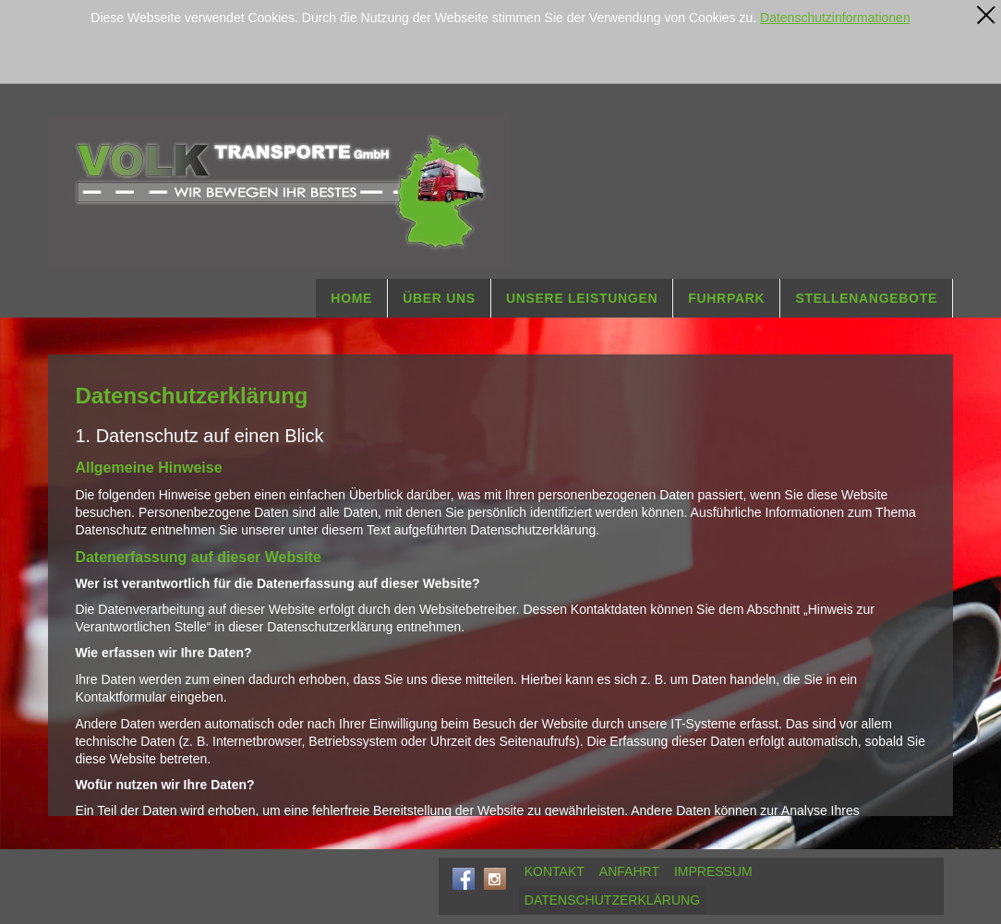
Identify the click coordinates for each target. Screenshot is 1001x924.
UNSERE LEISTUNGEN (581, 298)
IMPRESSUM (713, 871)
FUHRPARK (726, 298)
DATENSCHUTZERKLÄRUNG (612, 900)
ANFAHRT (629, 871)
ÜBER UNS (439, 298)
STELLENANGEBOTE (866, 298)
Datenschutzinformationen (835, 17)
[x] (986, 15)
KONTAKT (555, 871)
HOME (351, 298)
